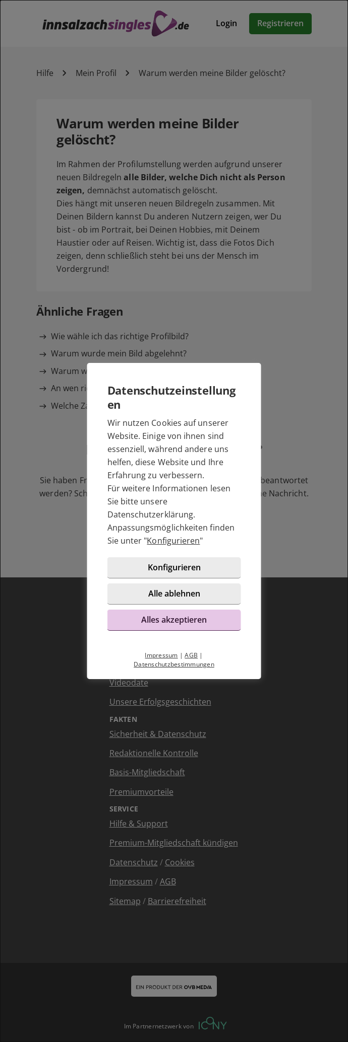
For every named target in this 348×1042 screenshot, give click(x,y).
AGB (191, 655)
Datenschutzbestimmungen (174, 664)
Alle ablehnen (174, 593)
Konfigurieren (173, 540)
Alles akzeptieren (174, 619)
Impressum (161, 655)
